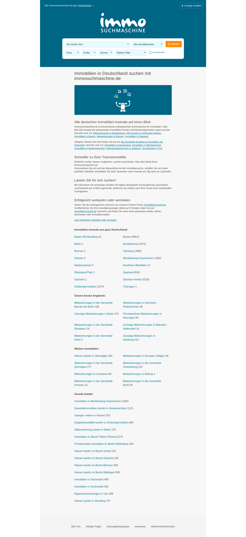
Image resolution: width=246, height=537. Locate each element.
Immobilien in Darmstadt (88, 479)
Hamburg (128, 251)
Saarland (128, 272)
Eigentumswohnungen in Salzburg (123, 148)
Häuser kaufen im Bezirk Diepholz (94, 458)
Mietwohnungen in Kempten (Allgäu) (144, 355)
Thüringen (129, 286)
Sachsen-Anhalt (132, 279)
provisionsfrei (158, 52)
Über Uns (76, 526)
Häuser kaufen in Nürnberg (90, 500)
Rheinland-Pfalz (83, 272)
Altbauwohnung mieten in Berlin (92, 429)
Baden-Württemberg (86, 236)
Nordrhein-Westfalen (135, 265)
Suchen (173, 44)
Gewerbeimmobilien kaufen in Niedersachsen (100, 408)
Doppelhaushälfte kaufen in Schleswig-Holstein (101, 422)
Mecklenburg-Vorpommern (138, 258)
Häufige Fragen (94, 526)
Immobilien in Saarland (136, 136)
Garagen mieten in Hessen (89, 415)
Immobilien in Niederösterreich (89, 148)
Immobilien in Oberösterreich (146, 145)
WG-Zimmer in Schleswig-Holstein (144, 133)
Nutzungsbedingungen (118, 526)
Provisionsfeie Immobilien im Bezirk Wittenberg (101, 444)
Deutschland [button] (86, 5)
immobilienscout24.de (155, 205)
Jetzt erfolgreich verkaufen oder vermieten (95, 220)
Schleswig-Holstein (85, 286)
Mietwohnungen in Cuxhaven (91, 374)
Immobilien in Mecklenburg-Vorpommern (97, 401)
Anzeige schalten (191, 5)
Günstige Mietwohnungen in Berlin (94, 313)
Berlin (77, 244)
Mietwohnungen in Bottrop (138, 374)
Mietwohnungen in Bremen (110, 136)
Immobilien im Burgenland (117, 145)
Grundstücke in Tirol (152, 148)
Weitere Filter (131, 52)
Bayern (127, 236)
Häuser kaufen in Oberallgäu (91, 355)
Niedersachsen (83, 265)
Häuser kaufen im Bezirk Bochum (93, 465)
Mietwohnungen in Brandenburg (109, 133)
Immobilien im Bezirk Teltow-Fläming (95, 436)
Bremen (79, 251)
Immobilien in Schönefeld (88, 486)
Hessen (78, 258)
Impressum (140, 526)
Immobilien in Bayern (85, 136)
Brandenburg (130, 244)
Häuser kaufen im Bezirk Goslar (92, 451)
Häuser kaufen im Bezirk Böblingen (94, 472)
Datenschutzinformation (163, 526)
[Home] (123, 23)
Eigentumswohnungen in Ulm (91, 493)
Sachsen (79, 279)
